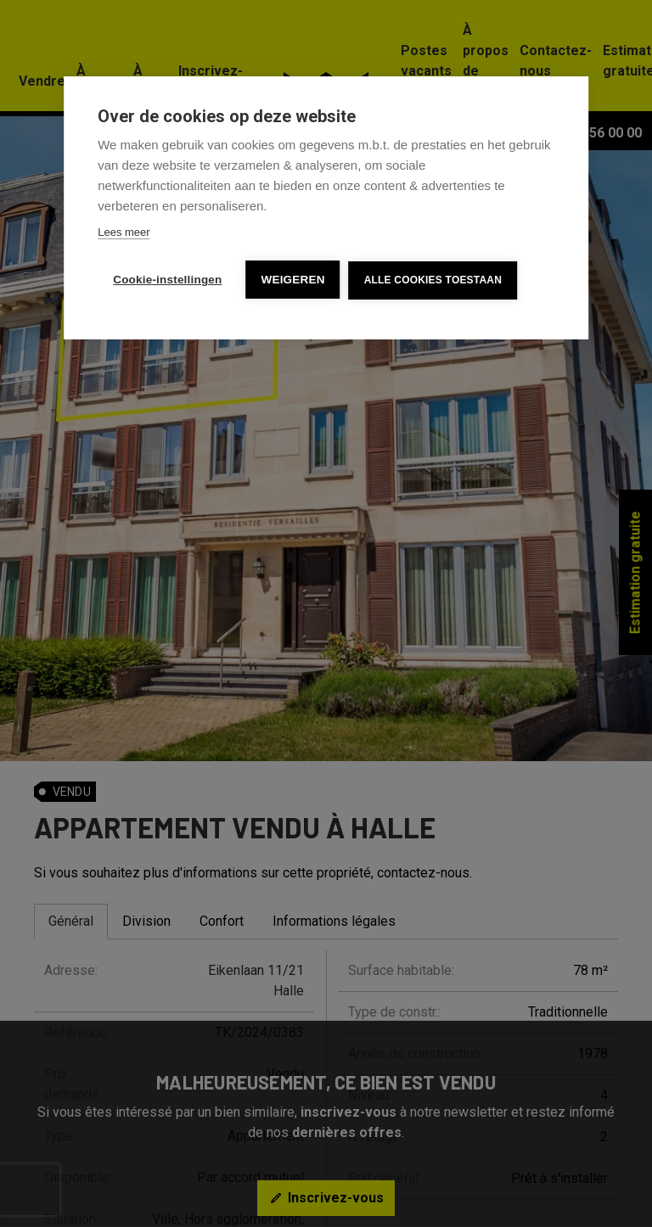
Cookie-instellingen (167, 279)
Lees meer (123, 232)
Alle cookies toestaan (433, 280)
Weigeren (293, 279)
